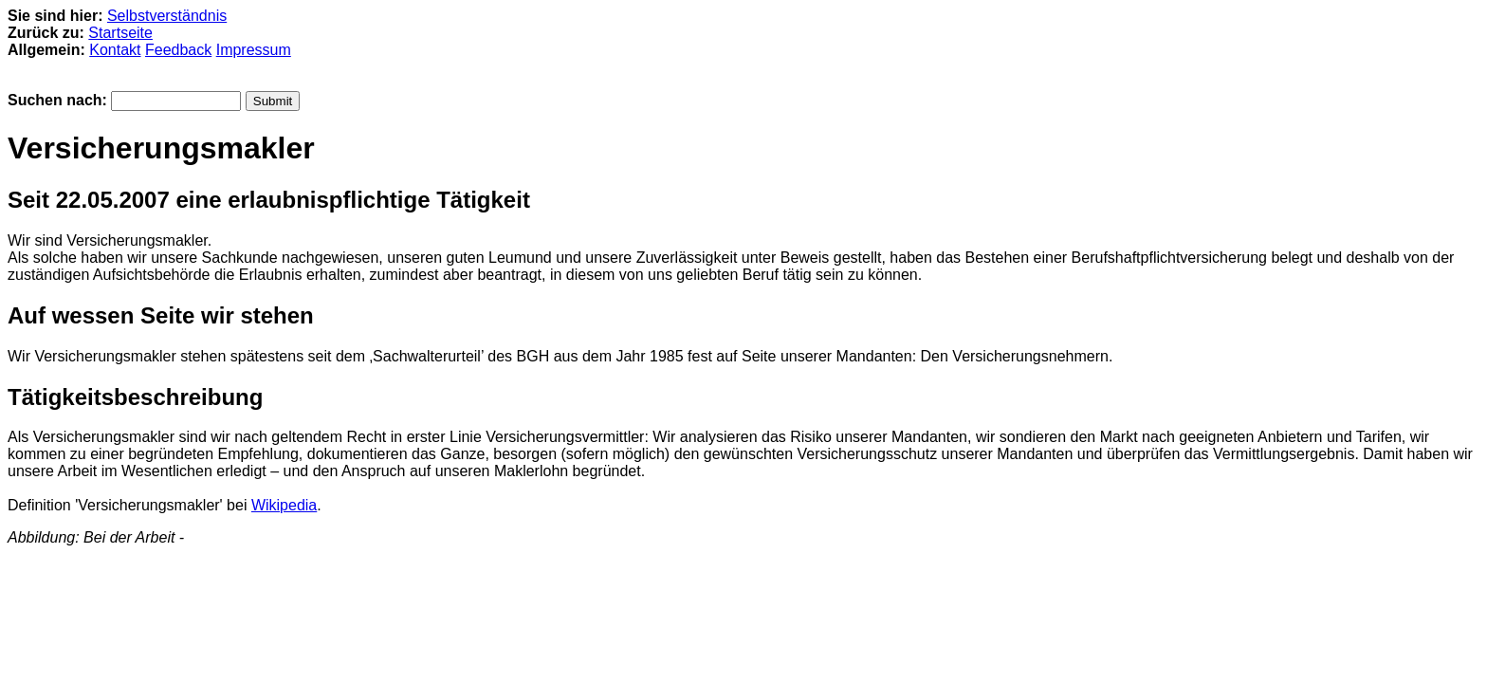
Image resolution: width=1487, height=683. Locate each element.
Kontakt (114, 50)
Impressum (253, 50)
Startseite (120, 33)
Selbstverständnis (167, 16)
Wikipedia (284, 505)
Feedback (178, 50)
